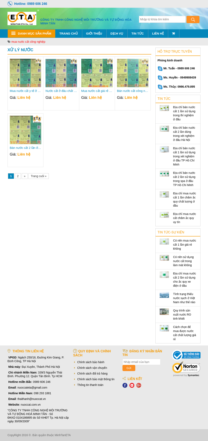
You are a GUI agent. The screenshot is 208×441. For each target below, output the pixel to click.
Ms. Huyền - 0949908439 (177, 77)
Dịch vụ (116, 33)
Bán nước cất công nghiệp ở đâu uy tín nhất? (132, 91)
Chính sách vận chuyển (92, 367)
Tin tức (137, 33)
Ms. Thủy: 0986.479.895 (176, 86)
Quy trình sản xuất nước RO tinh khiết (182, 314)
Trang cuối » (39, 176)
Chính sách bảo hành (90, 362)
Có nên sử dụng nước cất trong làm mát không (183, 261)
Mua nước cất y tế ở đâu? (25, 91)
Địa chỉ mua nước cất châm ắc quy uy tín (184, 218)
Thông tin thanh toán (90, 385)
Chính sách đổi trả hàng (92, 373)
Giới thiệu (94, 33)
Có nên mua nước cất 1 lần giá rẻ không (184, 244)
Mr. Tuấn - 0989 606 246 (176, 68)
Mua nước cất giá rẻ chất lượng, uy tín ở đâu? (97, 91)
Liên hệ (158, 33)
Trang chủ (68, 33)
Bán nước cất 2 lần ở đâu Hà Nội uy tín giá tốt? (25, 147)
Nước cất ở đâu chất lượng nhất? (61, 91)
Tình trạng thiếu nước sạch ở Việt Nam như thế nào (184, 298)
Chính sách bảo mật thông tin (95, 379)
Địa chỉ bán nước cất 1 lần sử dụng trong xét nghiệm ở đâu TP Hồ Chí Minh (184, 156)
